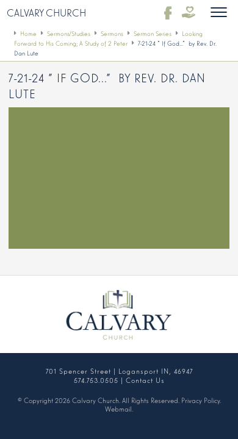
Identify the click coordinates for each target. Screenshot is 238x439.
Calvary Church (46, 12)
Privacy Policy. (201, 400)
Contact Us (145, 380)
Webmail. (119, 408)
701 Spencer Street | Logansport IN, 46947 (119, 371)
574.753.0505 (96, 380)
